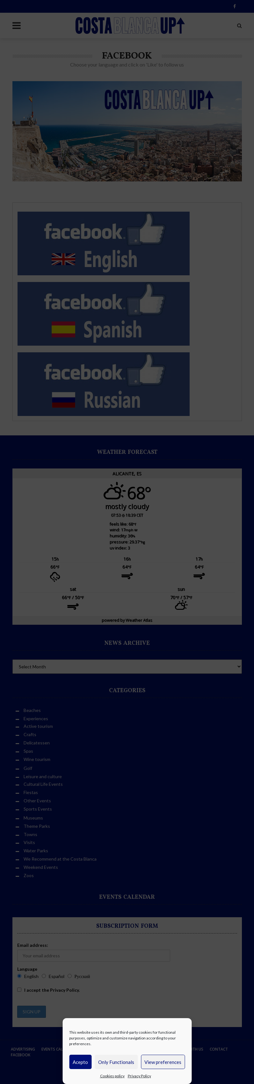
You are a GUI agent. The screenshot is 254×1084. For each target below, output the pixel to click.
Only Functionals (116, 1062)
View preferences (162, 1062)
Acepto (80, 1062)
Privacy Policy (139, 1075)
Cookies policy (112, 1075)
